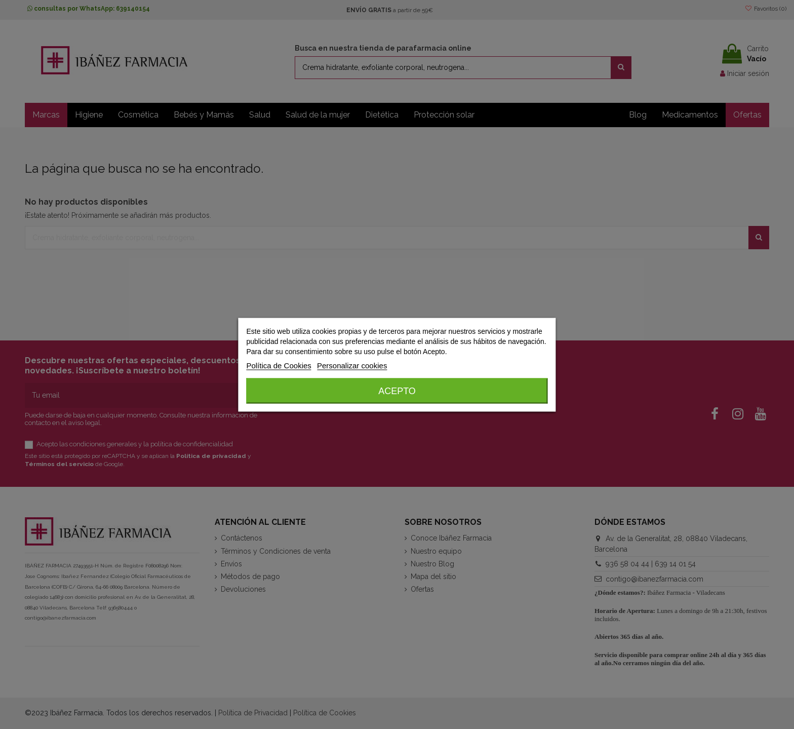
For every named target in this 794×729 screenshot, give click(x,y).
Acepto (397, 391)
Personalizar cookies (352, 365)
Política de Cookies (278, 365)
